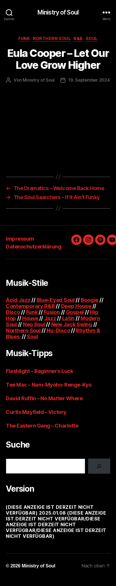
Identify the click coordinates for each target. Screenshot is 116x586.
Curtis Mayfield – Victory (36, 412)
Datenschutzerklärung (33, 247)
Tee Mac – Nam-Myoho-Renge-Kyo (49, 385)
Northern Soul (52, 38)
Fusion (52, 312)
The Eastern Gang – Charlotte (42, 426)
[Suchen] (99, 466)
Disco (13, 312)
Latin (68, 318)
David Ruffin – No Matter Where (44, 398)
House (30, 318)
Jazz (50, 318)
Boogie (89, 300)
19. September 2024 (89, 80)
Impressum (20, 239)
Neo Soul (34, 324)
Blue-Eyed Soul (56, 300)
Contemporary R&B (30, 306)
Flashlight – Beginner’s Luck (39, 371)
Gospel (75, 312)
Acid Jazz (18, 300)
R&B (78, 38)
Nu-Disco (58, 330)
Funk (24, 38)
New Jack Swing (71, 324)
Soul (92, 38)
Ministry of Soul (58, 12)
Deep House (76, 306)
